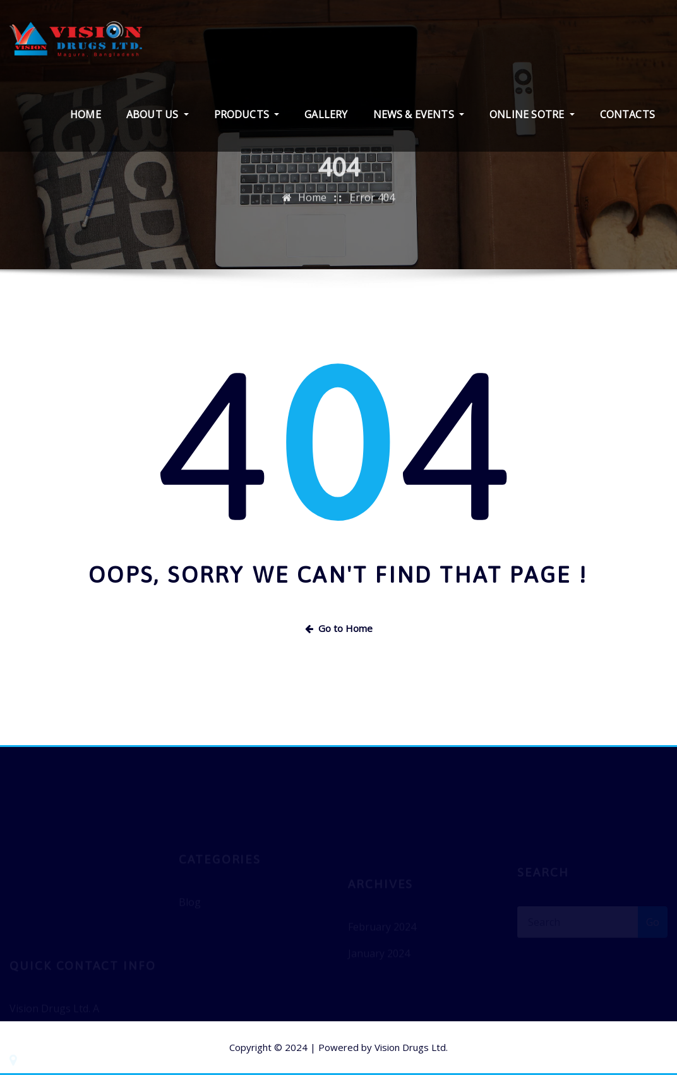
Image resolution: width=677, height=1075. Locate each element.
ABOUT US (157, 114)
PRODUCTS (247, 114)
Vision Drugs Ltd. (411, 1047)
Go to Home (339, 628)
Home (312, 205)
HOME (85, 114)
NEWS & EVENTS (419, 114)
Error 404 (372, 205)
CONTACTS (627, 114)
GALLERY (325, 114)
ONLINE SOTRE (531, 114)
